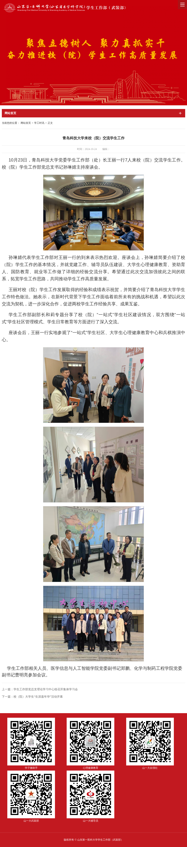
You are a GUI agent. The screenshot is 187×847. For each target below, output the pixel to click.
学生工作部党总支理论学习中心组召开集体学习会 (46, 689)
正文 (50, 123)
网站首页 (26, 123)
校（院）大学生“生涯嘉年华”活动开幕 (38, 696)
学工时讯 (39, 123)
